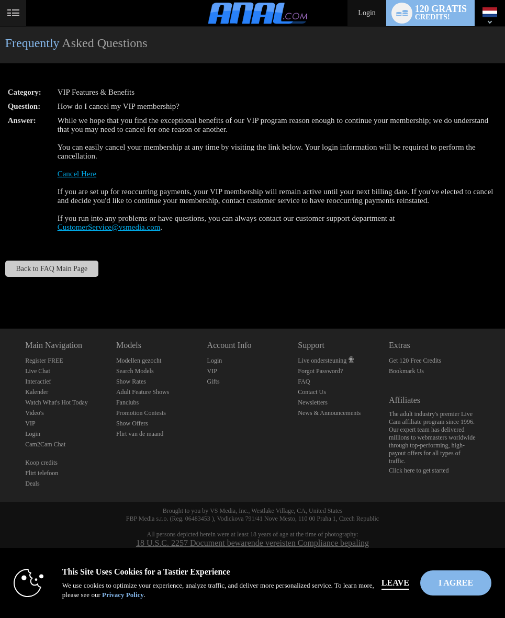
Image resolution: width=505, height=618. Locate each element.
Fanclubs (127, 402)
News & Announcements (329, 413)
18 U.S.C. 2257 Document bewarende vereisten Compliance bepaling (252, 542)
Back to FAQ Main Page (52, 269)
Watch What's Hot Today (56, 402)
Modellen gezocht (138, 360)
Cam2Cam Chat (45, 444)
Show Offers (132, 423)
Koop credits (41, 462)
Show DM (0, 289)
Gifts (213, 381)
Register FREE (44, 360)
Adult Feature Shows (142, 392)
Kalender (36, 392)
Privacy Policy (123, 595)
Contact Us (312, 392)
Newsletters (313, 402)
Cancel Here (77, 174)
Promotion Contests (141, 413)
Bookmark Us (406, 371)
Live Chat (37, 371)
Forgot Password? (320, 371)
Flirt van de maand (139, 433)
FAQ (304, 381)
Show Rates (131, 381)
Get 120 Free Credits (415, 360)
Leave (395, 582)
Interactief (38, 381)
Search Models (135, 371)
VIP (30, 423)
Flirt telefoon (41, 473)
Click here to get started (419, 470)
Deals (32, 483)
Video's (34, 413)
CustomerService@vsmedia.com (109, 227)
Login (366, 13)
